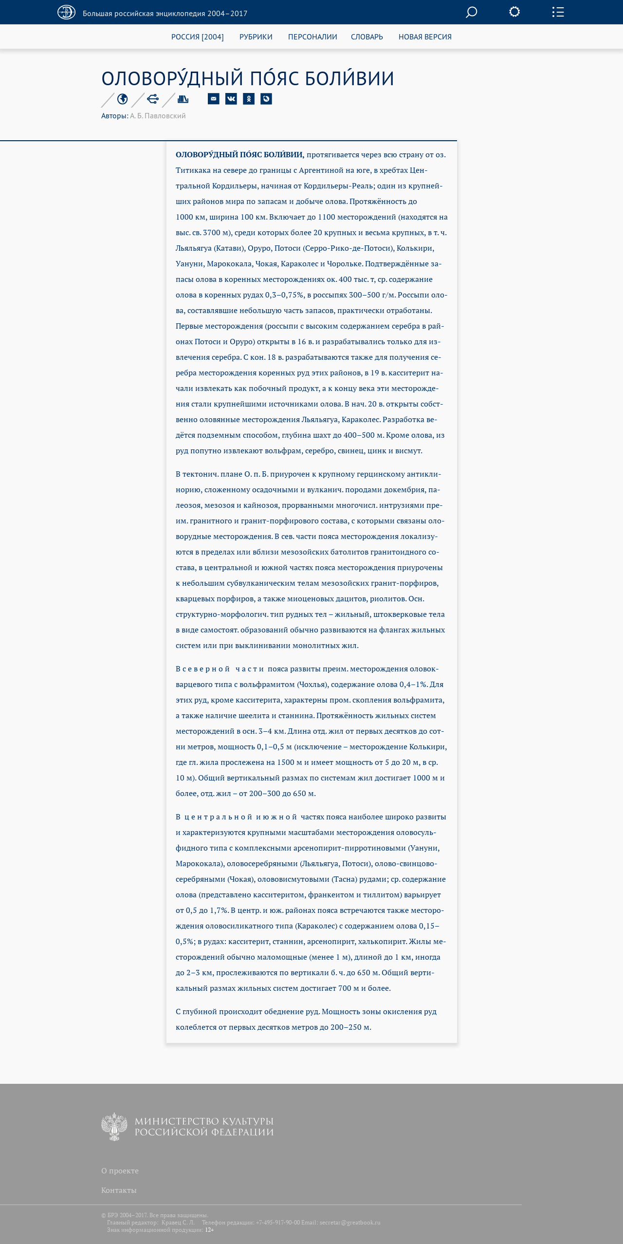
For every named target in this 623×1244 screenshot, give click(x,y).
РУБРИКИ (256, 36)
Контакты (119, 1190)
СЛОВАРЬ (367, 36)
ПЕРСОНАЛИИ (312, 36)
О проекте (120, 1170)
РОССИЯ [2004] (197, 36)
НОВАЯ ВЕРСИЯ (425, 36)
